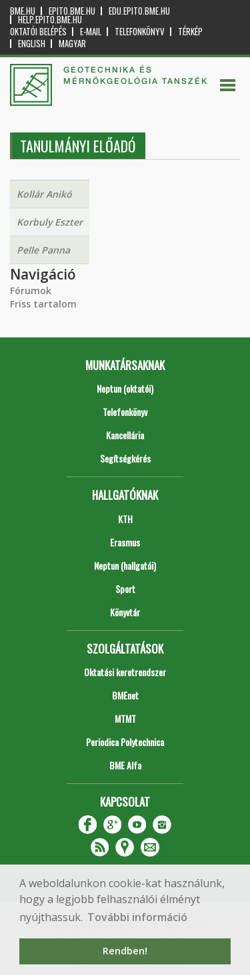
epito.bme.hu (72, 11)
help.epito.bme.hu (50, 19)
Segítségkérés (125, 458)
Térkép (190, 31)
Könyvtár (125, 612)
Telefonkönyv (140, 31)
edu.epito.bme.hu (139, 11)
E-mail (90, 31)
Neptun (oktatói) (125, 388)
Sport (125, 589)
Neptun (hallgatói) (125, 565)
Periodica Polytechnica (125, 742)
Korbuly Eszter (50, 222)
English (31, 43)
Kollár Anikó (44, 194)
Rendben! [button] (125, 950)
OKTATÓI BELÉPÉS (38, 31)
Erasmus (125, 542)
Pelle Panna (43, 250)
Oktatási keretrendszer (125, 672)
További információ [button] (137, 917)
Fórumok (30, 290)
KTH (125, 519)
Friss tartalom (43, 303)
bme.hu (22, 11)
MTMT (125, 718)
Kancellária (125, 435)
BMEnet (125, 695)
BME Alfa (125, 765)
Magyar (72, 43)
